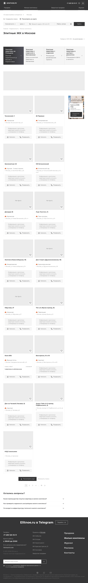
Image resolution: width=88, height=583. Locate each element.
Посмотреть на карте (28, 19)
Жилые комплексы (30, 8)
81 (41, 485)
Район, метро (61, 24)
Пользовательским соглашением (23, 576)
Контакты (69, 553)
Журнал (81, 8)
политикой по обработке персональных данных (26, 565)
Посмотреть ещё (27, 479)
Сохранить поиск (10, 19)
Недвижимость (14, 28)
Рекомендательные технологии (49, 578)
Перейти (61, 522)
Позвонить (24, 137)
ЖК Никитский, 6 (38, 543)
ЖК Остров (36, 539)
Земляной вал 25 (11, 164)
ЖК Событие (37, 536)
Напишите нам (8, 547)
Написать (11, 137)
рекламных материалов (17, 567)
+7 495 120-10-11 (10, 535)
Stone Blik (8, 355)
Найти (79, 24)
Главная (5, 28)
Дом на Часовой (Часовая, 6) (15, 403)
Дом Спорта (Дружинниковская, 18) (48, 260)
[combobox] (13, 14)
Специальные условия (75, 114)
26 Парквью (40, 116)
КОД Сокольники (11, 451)
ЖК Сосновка (37, 550)
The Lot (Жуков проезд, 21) (45, 308)
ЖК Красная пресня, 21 (40, 546)
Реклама (68, 548)
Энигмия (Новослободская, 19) (15, 260)
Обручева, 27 (9, 308)
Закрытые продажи (58, 8)
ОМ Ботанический (42, 164)
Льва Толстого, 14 (42, 212)
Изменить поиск (43, 479)
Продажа (7, 8)
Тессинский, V (10, 116)
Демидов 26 (9, 212)
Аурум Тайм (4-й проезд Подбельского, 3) (44, 404)
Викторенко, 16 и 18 (43, 355)
